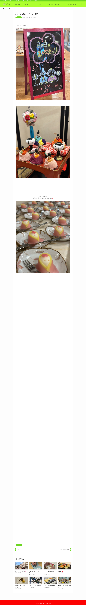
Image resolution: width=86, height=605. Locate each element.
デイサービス (19, 17)
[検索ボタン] (81, 4)
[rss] (82, 0)
